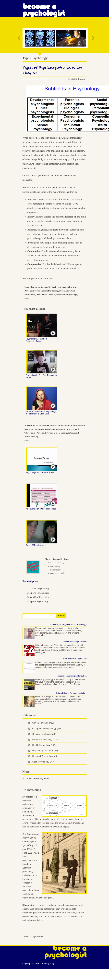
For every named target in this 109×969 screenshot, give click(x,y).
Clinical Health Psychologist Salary (71, 693)
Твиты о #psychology (33, 936)
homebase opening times (37, 778)
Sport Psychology (43, 762)
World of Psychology (40, 597)
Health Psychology (44, 745)
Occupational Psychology (46, 728)
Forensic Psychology (45, 739)
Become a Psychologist (44, 10)
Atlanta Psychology (39, 588)
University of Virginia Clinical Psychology (68, 624)
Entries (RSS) (47, 963)
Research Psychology (44, 756)
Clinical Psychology (44, 723)
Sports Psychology (39, 601)
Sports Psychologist (39, 593)
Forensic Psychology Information (72, 676)
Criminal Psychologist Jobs (74, 658)
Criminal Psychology (44, 734)
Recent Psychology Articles (75, 641)
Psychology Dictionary (77, 79)
